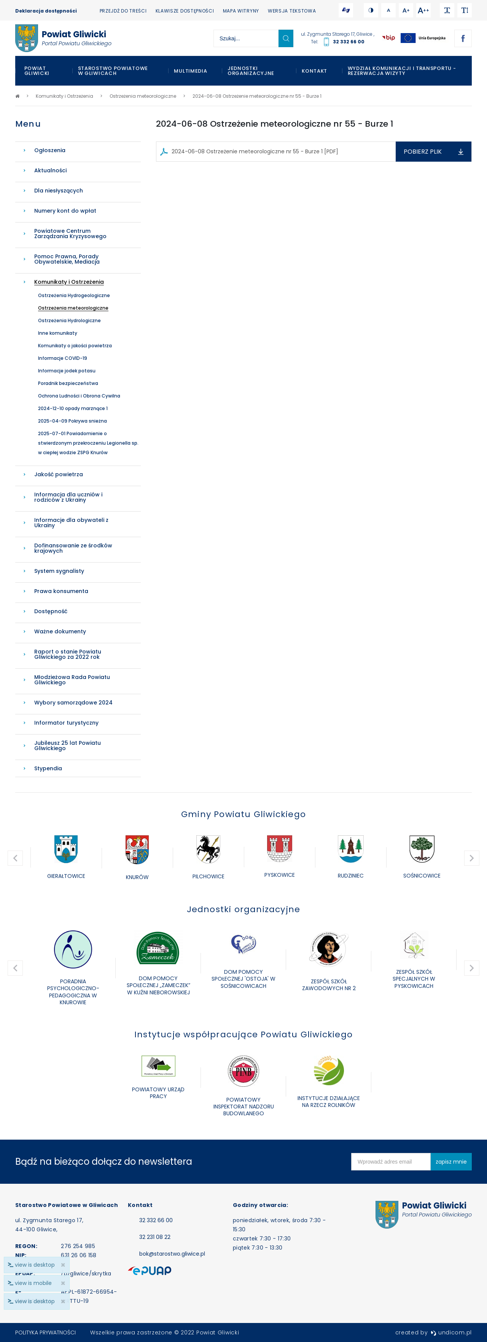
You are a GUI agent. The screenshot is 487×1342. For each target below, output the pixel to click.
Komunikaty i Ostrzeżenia (69, 282)
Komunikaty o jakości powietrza (75, 345)
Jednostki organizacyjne (251, 71)
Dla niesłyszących (58, 190)
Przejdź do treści (123, 11)
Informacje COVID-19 (62, 358)
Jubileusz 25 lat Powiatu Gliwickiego (67, 745)
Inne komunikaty (57, 333)
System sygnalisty (59, 571)
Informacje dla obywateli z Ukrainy (71, 522)
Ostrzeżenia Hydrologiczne (69, 320)
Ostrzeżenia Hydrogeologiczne (74, 295)
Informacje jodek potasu (66, 370)
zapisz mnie (451, 1162)
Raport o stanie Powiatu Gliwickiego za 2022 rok (67, 654)
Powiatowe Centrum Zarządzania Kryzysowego (70, 233)
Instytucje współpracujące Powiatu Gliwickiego (243, 1034)
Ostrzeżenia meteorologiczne (73, 308)
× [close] (62, 1301)
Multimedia (190, 70)
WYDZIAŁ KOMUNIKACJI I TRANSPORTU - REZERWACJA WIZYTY (402, 71)
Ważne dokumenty (60, 631)
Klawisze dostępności (185, 11)
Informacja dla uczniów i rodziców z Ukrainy (68, 497)
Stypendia (48, 768)
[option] (66, 858)
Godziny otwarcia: (260, 1205)
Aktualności (50, 170)
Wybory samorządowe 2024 (73, 702)
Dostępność (50, 611)
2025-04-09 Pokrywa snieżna (72, 421)
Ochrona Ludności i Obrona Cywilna (79, 396)
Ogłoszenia (49, 150)
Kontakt (314, 70)
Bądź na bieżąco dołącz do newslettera (103, 1161)
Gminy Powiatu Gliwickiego (243, 814)
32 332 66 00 (348, 41)
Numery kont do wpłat (65, 211)
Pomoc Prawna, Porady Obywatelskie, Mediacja (67, 259)
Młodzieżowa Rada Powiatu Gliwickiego (72, 679)
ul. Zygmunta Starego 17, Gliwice (337, 34)
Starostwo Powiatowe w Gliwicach (113, 71)
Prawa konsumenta (61, 591)
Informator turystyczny (66, 723)
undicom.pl (451, 1332)
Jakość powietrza (58, 474)
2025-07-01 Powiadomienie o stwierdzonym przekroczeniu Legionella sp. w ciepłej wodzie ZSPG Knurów (88, 443)
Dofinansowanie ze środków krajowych (73, 548)
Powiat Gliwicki (37, 71)
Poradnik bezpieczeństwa (68, 383)
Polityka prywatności (45, 1332)
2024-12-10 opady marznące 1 (73, 408)
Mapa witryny (241, 11)
